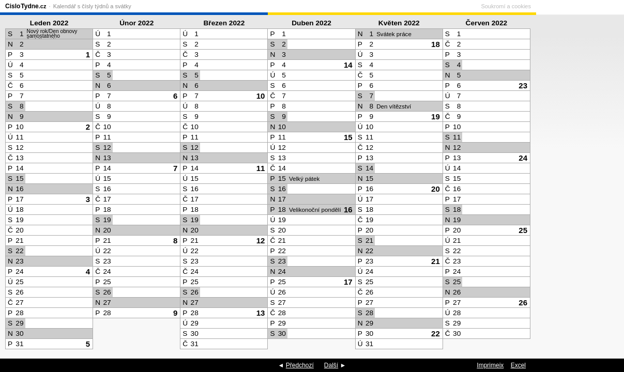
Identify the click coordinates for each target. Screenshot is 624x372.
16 (348, 209)
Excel (518, 365)
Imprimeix (490, 365)
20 (435, 188)
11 (260, 168)
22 (435, 333)
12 (260, 240)
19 (435, 116)
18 (435, 44)
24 (523, 157)
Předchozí (300, 365)
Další (331, 365)
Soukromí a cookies (594, 6)
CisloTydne (25, 6)
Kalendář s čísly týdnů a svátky (92, 6)
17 (348, 281)
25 (523, 230)
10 (260, 95)
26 (523, 302)
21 (435, 261)
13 (260, 312)
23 (523, 85)
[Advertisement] (577, 184)
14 (348, 64)
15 (348, 137)
